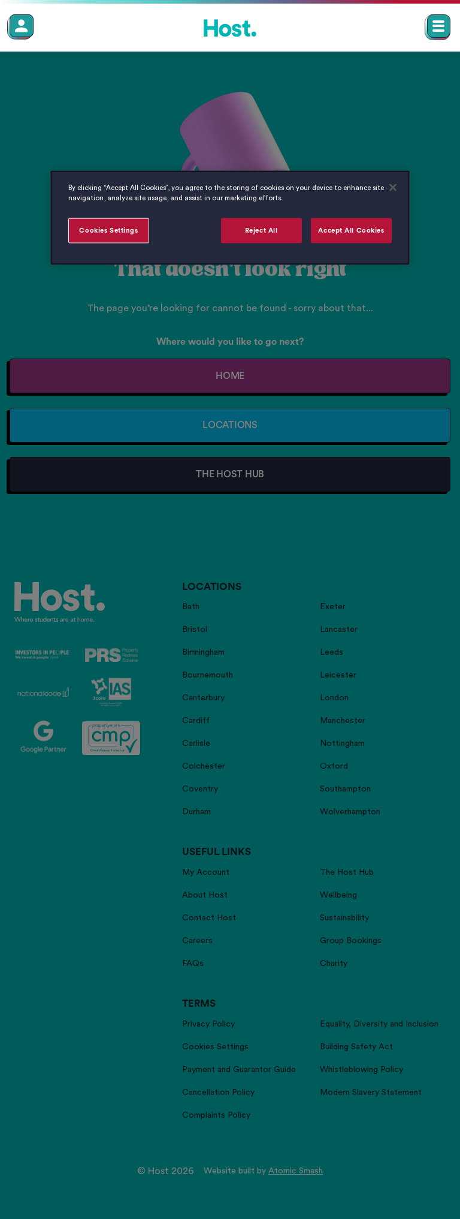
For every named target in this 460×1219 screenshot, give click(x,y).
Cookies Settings (108, 230)
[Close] (393, 187)
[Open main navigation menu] (438, 26)
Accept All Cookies (351, 230)
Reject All (261, 230)
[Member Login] (22, 25)
